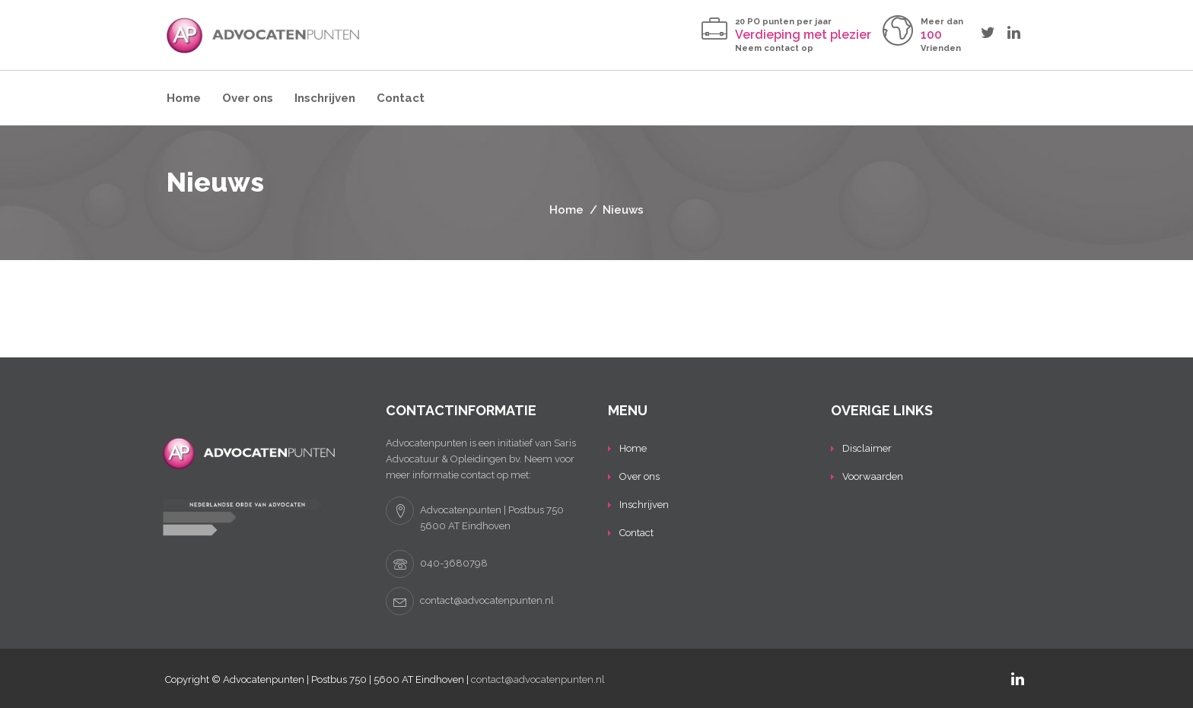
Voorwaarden (872, 476)
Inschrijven (324, 98)
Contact (401, 98)
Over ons (247, 98)
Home (184, 98)
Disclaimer (867, 448)
